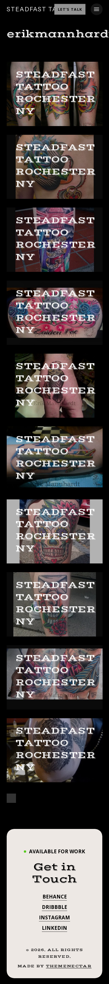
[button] (96, 9)
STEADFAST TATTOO (41, 9)
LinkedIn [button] (54, 928)
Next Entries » (11, 798)
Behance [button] (54, 896)
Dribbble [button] (54, 907)
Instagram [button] (54, 917)
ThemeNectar (69, 966)
